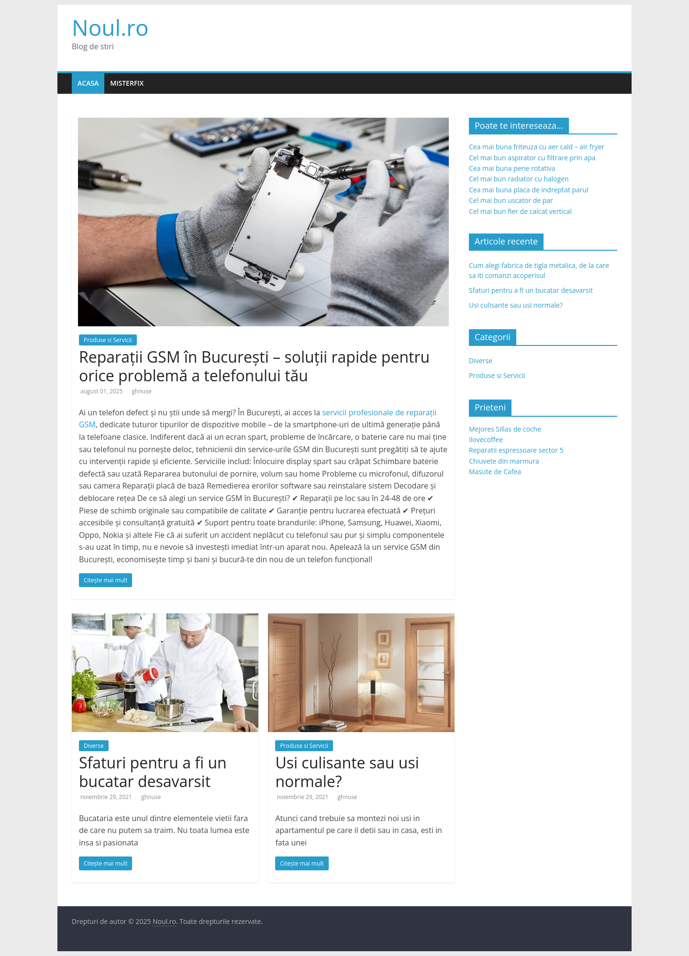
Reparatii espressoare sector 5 (516, 450)
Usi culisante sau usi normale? (347, 771)
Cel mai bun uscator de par (511, 200)
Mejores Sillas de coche (505, 429)
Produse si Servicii (108, 340)
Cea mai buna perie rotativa (512, 168)
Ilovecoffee (486, 439)
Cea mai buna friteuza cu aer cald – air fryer (536, 146)
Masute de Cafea (495, 471)
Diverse (94, 746)
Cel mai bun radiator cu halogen (519, 178)
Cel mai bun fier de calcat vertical (520, 211)
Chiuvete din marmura (504, 461)
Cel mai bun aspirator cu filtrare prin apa (532, 157)
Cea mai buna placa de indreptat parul (529, 189)
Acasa (88, 83)
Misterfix (127, 83)
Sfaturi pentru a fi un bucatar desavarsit (153, 771)
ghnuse (142, 391)
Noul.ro (110, 27)
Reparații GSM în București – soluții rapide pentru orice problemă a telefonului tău (254, 365)
